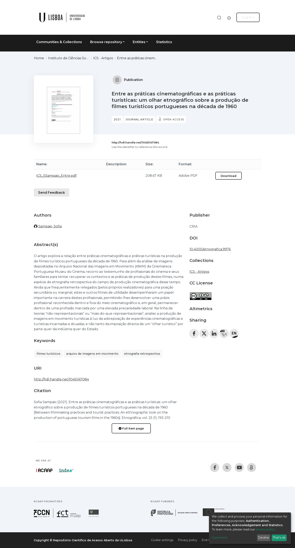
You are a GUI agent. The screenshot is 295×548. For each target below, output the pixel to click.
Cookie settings (162, 540)
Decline (263, 537)
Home (39, 58)
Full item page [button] (131, 428)
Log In (247, 17)
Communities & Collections (59, 42)
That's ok (279, 537)
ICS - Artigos (103, 58)
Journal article (139, 119)
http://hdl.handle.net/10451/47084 (135, 142)
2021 (117, 119)
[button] (230, 17)
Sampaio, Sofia (50, 226)
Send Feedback (51, 193)
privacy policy (265, 529)
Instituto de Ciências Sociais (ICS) (68, 58)
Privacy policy (187, 540)
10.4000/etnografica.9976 (210, 249)
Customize (219, 537)
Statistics (164, 42)
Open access (173, 119)
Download (228, 176)
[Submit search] (219, 17)
